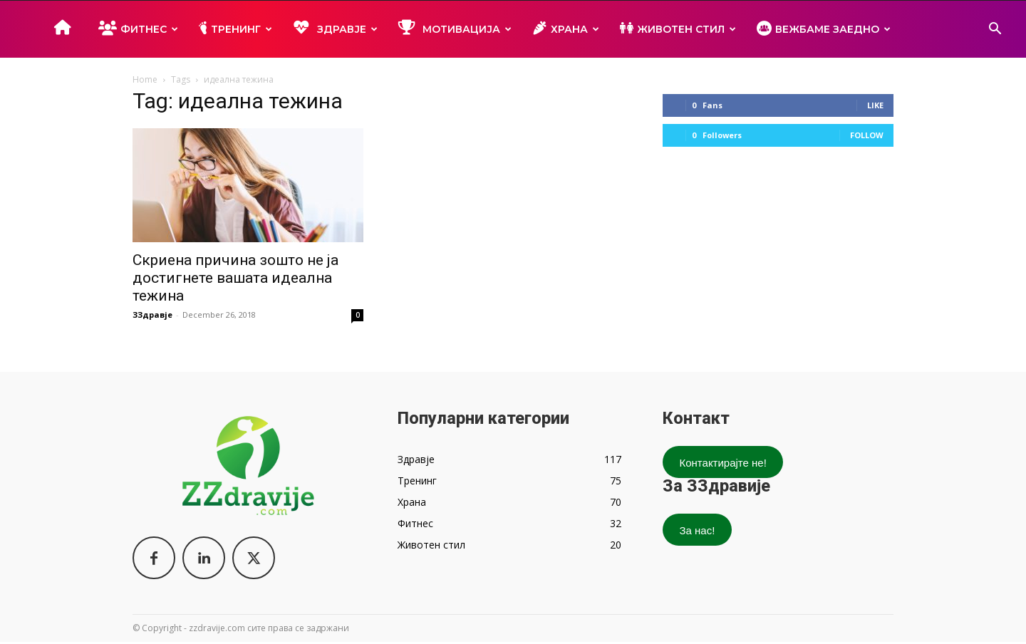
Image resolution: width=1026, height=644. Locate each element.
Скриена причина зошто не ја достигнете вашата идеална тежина (235, 277)
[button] (995, 30)
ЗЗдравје (152, 314)
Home (145, 79)
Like (875, 105)
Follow (867, 135)
